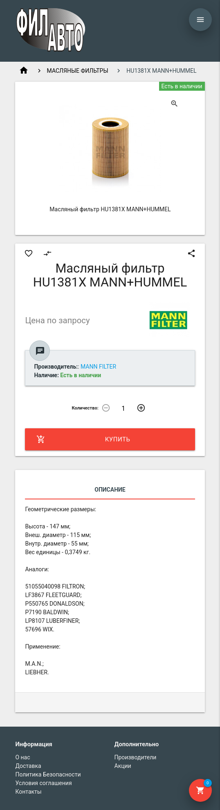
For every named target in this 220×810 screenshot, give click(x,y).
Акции (122, 766)
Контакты (28, 791)
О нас (22, 757)
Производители (135, 757)
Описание (109, 489)
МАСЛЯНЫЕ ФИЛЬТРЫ (77, 70)
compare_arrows (47, 253)
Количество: (85, 408)
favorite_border (28, 253)
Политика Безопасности (48, 774)
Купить (83, 439)
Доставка (28, 766)
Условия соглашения (43, 783)
